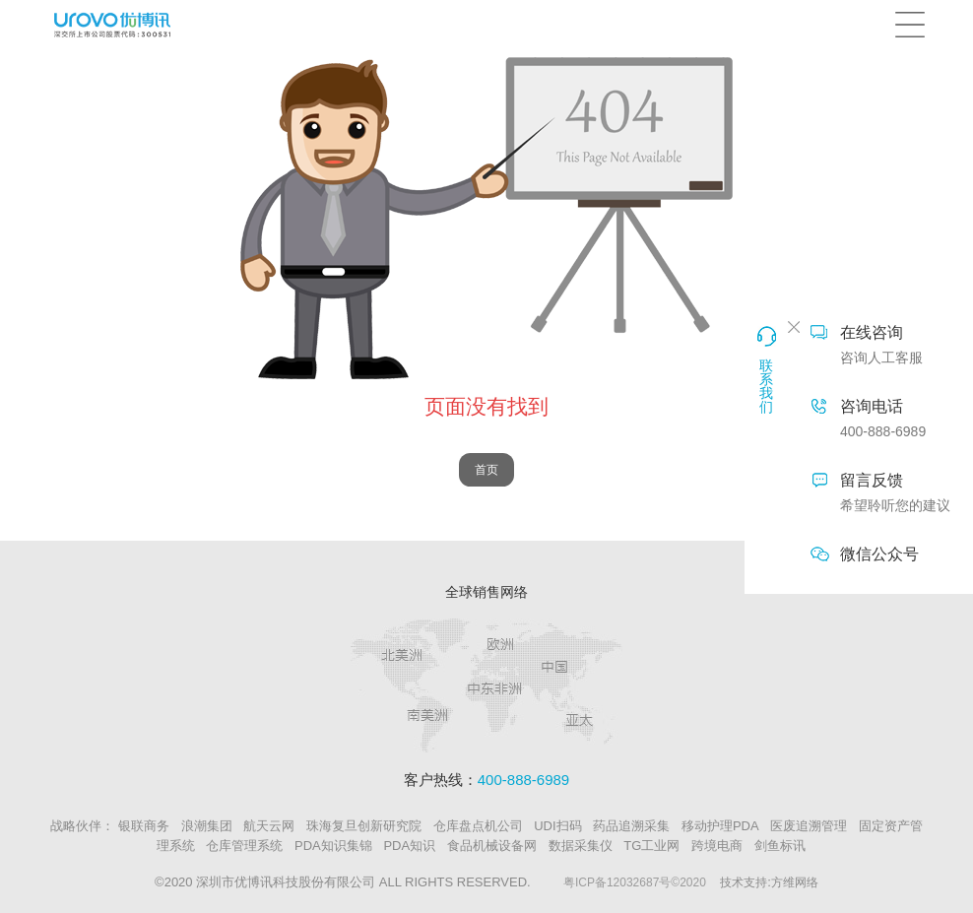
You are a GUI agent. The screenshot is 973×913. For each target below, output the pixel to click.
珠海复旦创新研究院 (364, 825)
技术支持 (743, 882)
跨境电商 (717, 845)
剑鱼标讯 (780, 845)
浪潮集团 (206, 825)
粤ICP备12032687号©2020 (634, 882)
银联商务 (143, 825)
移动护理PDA (720, 825)
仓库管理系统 (244, 845)
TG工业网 (651, 845)
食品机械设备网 (492, 845)
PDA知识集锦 (333, 845)
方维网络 (794, 882)
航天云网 (268, 825)
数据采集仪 (581, 845)
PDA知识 (409, 845)
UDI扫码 (557, 825)
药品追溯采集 (631, 825)
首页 (486, 469)
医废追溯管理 (808, 825)
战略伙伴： (82, 825)
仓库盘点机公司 (478, 825)
